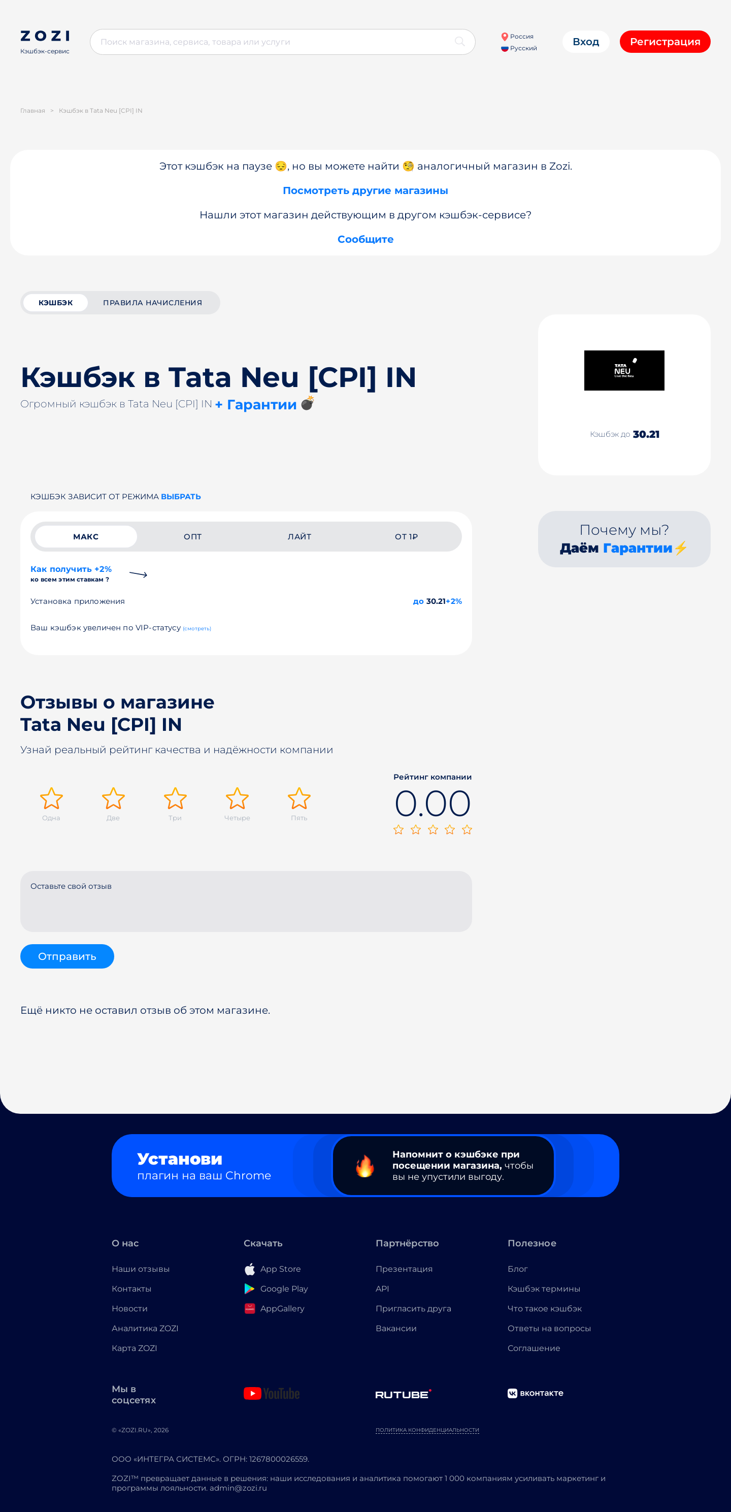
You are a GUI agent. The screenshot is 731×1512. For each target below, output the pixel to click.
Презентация (404, 1269)
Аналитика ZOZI (145, 1328)
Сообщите (366, 239)
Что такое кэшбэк (545, 1308)
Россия (517, 36)
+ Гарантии (256, 404)
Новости (130, 1308)
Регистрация (665, 42)
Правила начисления (152, 302)
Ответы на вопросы (549, 1328)
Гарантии (638, 548)
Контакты (132, 1289)
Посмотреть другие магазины (365, 190)
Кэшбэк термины (544, 1289)
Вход (586, 42)
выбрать (181, 496)
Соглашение (534, 1348)
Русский (519, 48)
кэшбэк (56, 302)
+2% (454, 601)
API (382, 1289)
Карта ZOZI (134, 1348)
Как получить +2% (71, 573)
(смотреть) (197, 628)
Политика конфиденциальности (427, 1430)
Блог (518, 1269)
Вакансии (396, 1328)
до (418, 601)
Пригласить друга (413, 1308)
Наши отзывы (141, 1269)
